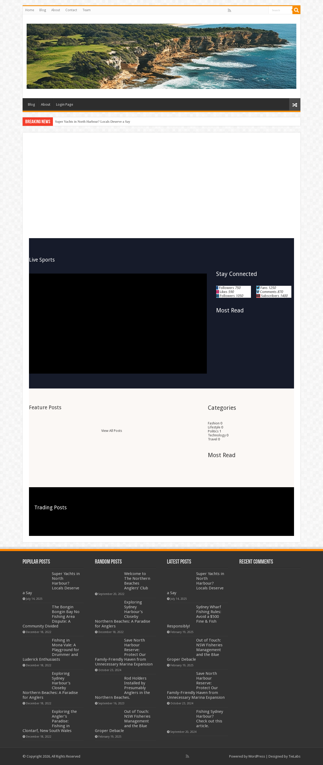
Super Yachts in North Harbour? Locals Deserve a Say (92, 121)
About (55, 10)
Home (29, 10)
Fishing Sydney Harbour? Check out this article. (209, 718)
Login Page (64, 104)
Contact (71, 10)
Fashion (214, 423)
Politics (213, 431)
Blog (42, 10)
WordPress (256, 756)
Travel (212, 439)
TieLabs (294, 756)
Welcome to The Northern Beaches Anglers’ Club (137, 580)
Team (86, 10)
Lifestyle (214, 427)
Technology (217, 435)
